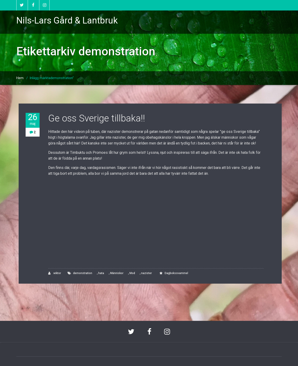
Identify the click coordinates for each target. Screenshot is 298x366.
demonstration (82, 273)
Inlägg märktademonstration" (52, 78)
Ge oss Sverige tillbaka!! (96, 118)
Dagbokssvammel (176, 273)
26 (33, 119)
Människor (116, 273)
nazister (146, 273)
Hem (20, 78)
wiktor (54, 273)
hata (101, 273)
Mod (132, 273)
